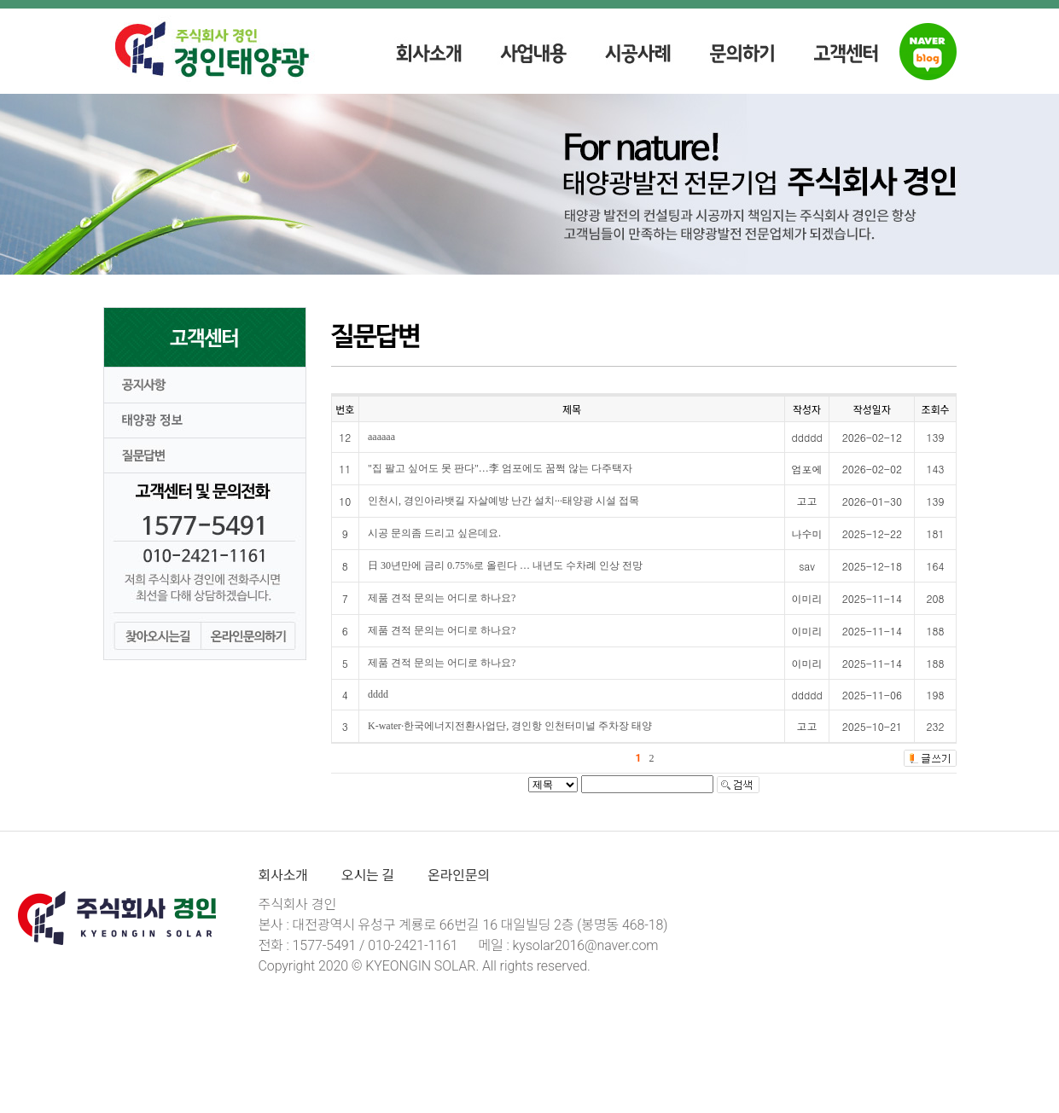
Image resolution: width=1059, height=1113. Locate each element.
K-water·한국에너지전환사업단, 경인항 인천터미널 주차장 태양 (510, 726)
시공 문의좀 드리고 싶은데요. (434, 533)
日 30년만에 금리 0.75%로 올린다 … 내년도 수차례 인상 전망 (505, 565)
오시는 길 (367, 875)
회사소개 (283, 875)
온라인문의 (459, 875)
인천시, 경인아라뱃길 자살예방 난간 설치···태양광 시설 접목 (503, 501)
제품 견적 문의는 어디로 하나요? (441, 598)
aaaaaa (381, 437)
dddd (378, 694)
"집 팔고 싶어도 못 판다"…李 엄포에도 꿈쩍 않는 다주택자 (500, 468)
